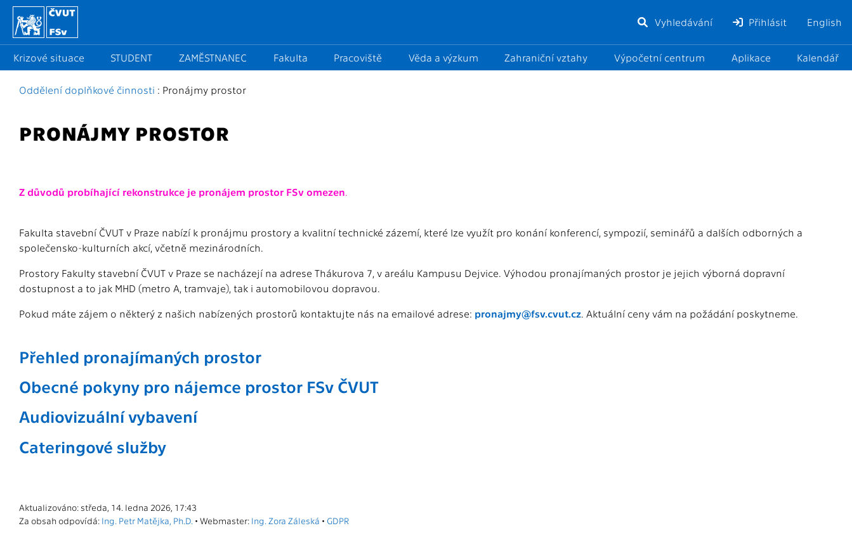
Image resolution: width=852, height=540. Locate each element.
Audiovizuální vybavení (108, 416)
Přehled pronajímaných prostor (140, 356)
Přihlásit (760, 22)
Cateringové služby (92, 446)
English (824, 22)
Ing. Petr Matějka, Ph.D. (147, 520)
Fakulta (290, 57)
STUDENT (131, 57)
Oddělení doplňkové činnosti (87, 90)
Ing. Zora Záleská (285, 520)
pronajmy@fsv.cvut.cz (528, 313)
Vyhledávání (674, 22)
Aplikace (751, 57)
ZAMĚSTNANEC (213, 57)
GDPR (338, 520)
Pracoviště (358, 57)
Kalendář (818, 57)
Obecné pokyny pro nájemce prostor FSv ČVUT (199, 386)
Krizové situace (48, 57)
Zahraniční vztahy (545, 57)
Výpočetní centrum (659, 57)
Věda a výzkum (443, 57)
